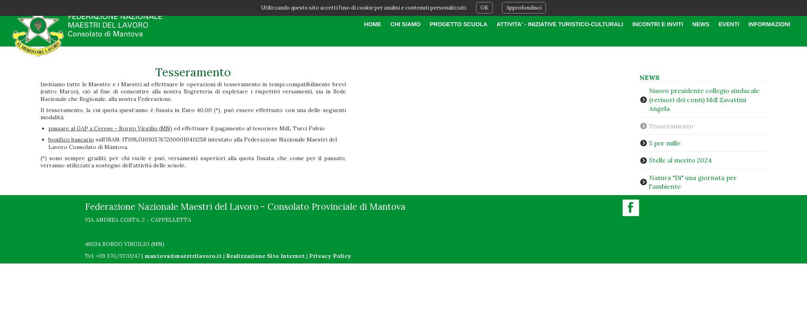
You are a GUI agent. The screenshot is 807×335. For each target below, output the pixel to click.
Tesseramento (671, 126)
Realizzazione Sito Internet (265, 255)
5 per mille (664, 143)
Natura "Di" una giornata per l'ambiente (693, 182)
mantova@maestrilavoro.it (183, 255)
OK (484, 7)
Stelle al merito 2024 (680, 160)
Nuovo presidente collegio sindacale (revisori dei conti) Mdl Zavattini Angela (704, 99)
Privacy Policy (330, 255)
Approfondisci (524, 7)
